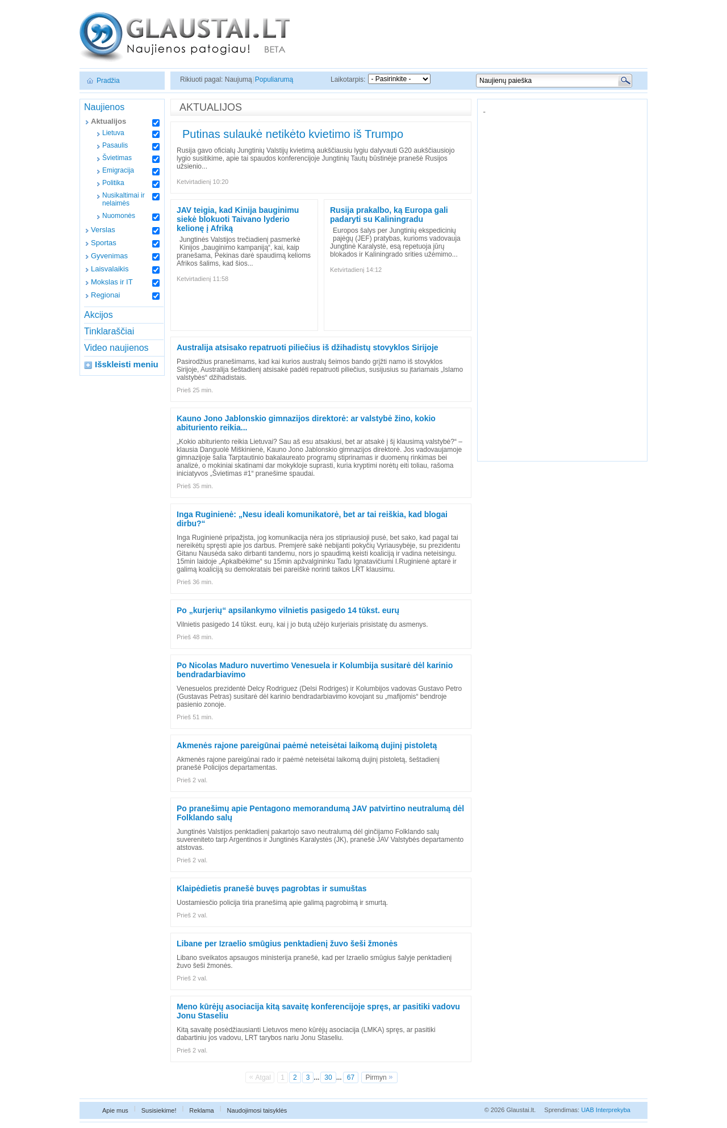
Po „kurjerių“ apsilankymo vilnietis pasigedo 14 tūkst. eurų (288, 610)
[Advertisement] (562, 283)
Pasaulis (115, 145)
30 (328, 1077)
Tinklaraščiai (109, 331)
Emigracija (118, 170)
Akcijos (98, 315)
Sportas (103, 242)
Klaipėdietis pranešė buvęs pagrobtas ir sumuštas (272, 888)
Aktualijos (108, 121)
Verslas (103, 229)
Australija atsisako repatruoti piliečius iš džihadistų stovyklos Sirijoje (307, 347)
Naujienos (104, 107)
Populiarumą (274, 79)
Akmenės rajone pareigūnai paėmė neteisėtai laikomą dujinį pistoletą (307, 745)
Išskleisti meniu (126, 364)
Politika (113, 183)
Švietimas (117, 158)
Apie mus (115, 1110)
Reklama (201, 1110)
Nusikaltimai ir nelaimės (123, 199)
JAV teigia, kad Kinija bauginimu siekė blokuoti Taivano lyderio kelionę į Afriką (238, 219)
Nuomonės (118, 216)
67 (350, 1077)
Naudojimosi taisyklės (257, 1110)
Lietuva (113, 133)
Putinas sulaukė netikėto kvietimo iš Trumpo (292, 134)
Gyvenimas (109, 255)
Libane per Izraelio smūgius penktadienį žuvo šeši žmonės (287, 943)
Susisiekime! (159, 1110)
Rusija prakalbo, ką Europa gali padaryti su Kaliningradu (389, 215)
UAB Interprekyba (605, 1109)
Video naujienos (116, 348)
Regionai (105, 295)
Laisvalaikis (109, 269)
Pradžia (108, 81)
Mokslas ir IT (112, 282)
